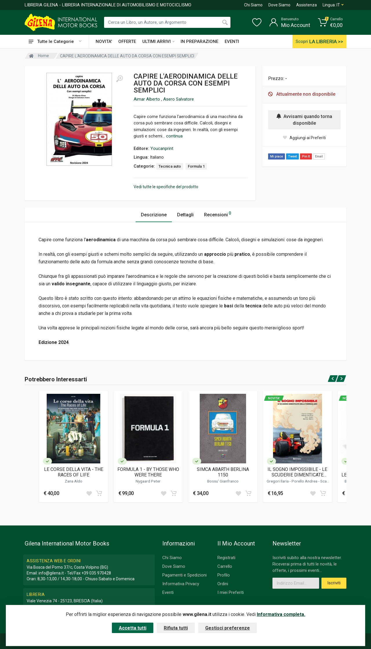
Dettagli (185, 214)
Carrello (224, 566)
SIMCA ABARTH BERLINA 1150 (223, 472)
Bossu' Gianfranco (223, 481)
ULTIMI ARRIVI (158, 41)
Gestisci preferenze (227, 628)
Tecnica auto (170, 166)
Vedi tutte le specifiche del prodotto (166, 186)
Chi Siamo (253, 5)
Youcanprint (161, 148)
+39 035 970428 (96, 573)
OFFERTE (127, 41)
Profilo (223, 575)
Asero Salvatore (178, 99)
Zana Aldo (73, 481)
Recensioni (217, 213)
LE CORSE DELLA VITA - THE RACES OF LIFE (73, 472)
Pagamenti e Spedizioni (184, 575)
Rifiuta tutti (176, 628)
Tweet (292, 156)
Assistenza (306, 5)
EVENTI (232, 41)
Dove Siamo (279, 5)
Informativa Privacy (180, 583)
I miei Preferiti (230, 592)
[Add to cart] (99, 493)
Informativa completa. (281, 614)
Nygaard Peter (148, 481)
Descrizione (154, 214)
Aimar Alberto (147, 99)
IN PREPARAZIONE (199, 41)
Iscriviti (334, 582)
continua (174, 136)
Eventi (168, 592)
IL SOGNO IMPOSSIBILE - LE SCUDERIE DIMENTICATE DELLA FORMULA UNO (297, 472)
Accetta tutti (132, 628)
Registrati (226, 557)
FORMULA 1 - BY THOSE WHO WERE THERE (148, 472)
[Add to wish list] (89, 493)
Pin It (306, 156)
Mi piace (276, 156)
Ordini (222, 583)
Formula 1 (196, 166)
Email (319, 156)
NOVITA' (104, 41)
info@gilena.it (51, 573)
